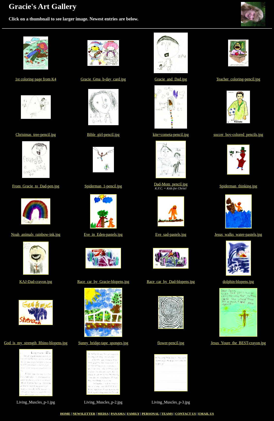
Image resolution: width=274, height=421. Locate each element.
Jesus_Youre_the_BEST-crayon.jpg (238, 343)
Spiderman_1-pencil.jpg (103, 186)
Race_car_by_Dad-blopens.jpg (171, 282)
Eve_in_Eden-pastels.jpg (103, 234)
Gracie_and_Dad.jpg (171, 79)
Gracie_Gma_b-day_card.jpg (103, 79)
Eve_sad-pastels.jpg (170, 234)
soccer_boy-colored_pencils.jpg (238, 134)
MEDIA (102, 413)
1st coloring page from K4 (35, 79)
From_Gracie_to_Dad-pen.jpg (35, 186)
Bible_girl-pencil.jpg (103, 134)
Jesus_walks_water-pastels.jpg (238, 234)
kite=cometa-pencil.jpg (171, 134)
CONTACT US (185, 413)
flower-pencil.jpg (170, 343)
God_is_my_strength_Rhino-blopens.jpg (36, 343)
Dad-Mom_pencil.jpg (171, 184)
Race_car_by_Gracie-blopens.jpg (103, 282)
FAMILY (133, 413)
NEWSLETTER (84, 413)
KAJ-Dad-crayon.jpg (35, 282)
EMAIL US (206, 413)
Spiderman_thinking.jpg (238, 186)
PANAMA (118, 413)
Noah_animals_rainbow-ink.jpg (35, 234)
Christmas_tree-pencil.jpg (36, 134)
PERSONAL (150, 413)
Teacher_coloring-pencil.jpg (238, 79)
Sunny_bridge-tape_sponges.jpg (103, 343)
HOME (65, 413)
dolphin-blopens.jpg (238, 282)
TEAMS (167, 413)
